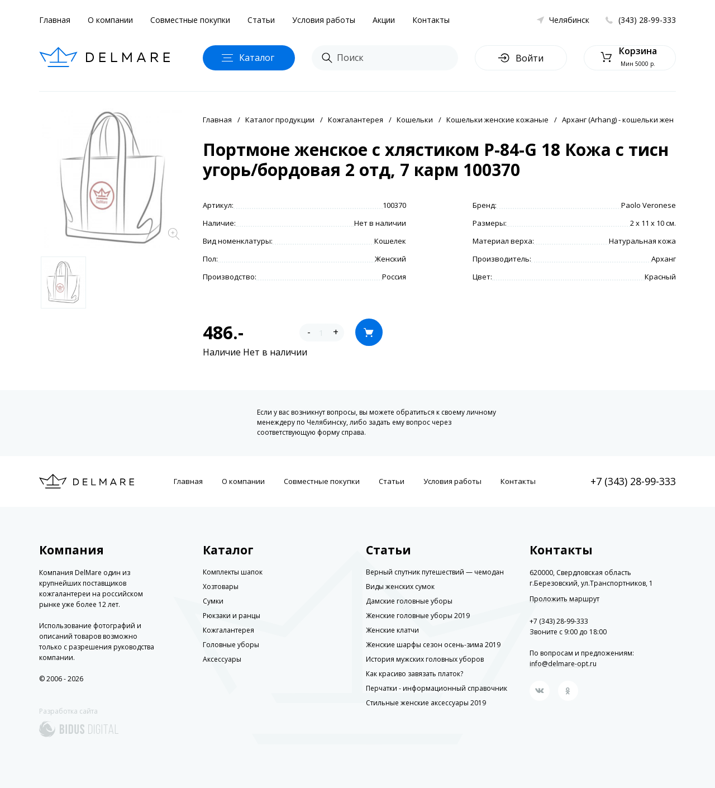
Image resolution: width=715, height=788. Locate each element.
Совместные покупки (190, 20)
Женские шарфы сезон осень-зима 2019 (433, 644)
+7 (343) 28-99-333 (633, 481)
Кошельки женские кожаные (497, 120)
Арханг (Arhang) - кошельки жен (618, 120)
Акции (384, 20)
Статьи (261, 20)
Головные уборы (231, 644)
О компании (110, 20)
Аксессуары (222, 659)
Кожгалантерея (355, 120)
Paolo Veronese (648, 205)
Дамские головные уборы (409, 601)
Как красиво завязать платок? (414, 673)
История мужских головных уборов (425, 659)
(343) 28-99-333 (647, 20)
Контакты (431, 20)
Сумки (213, 601)
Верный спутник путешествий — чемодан (435, 572)
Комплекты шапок (233, 572)
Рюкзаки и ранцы (231, 615)
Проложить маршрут (564, 599)
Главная (54, 20)
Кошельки (415, 120)
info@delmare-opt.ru (563, 663)
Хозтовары (221, 586)
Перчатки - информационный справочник (436, 688)
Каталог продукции (279, 120)
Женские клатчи (392, 630)
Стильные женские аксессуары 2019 (426, 703)
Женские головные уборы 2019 (418, 615)
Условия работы (323, 20)
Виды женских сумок (400, 586)
